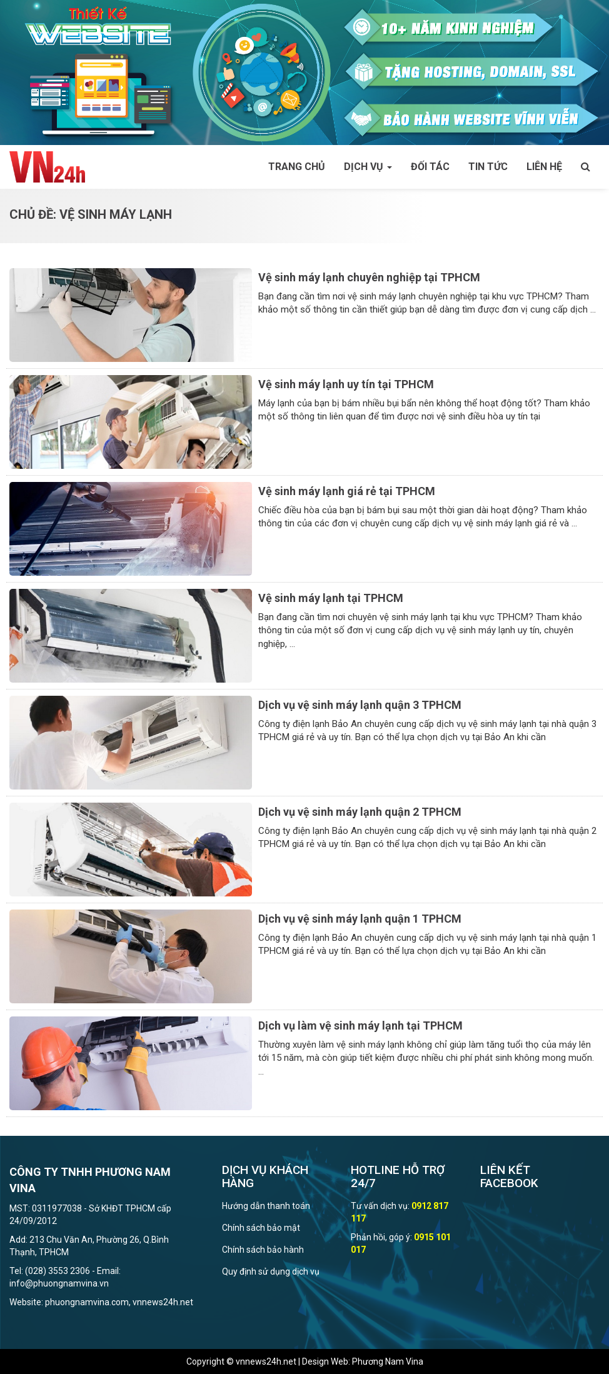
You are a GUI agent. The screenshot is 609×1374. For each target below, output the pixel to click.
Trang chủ (296, 167)
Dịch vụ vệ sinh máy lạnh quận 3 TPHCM (359, 704)
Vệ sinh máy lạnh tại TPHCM (330, 597)
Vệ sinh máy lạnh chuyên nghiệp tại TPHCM (369, 277)
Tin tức (488, 167)
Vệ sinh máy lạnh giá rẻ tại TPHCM (346, 491)
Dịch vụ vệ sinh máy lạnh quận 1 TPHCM (359, 918)
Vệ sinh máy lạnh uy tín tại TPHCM (346, 384)
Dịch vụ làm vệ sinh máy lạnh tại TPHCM (360, 1025)
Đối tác (430, 167)
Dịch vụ (368, 167)
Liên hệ (544, 167)
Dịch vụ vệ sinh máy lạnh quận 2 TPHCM (359, 811)
